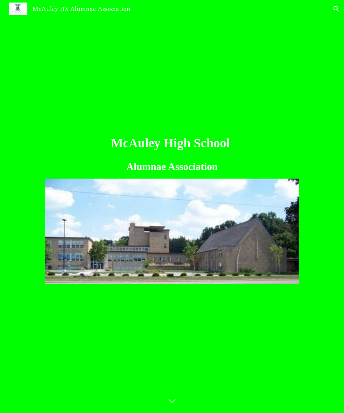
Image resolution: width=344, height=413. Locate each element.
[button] (336, 9)
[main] (171, 154)
